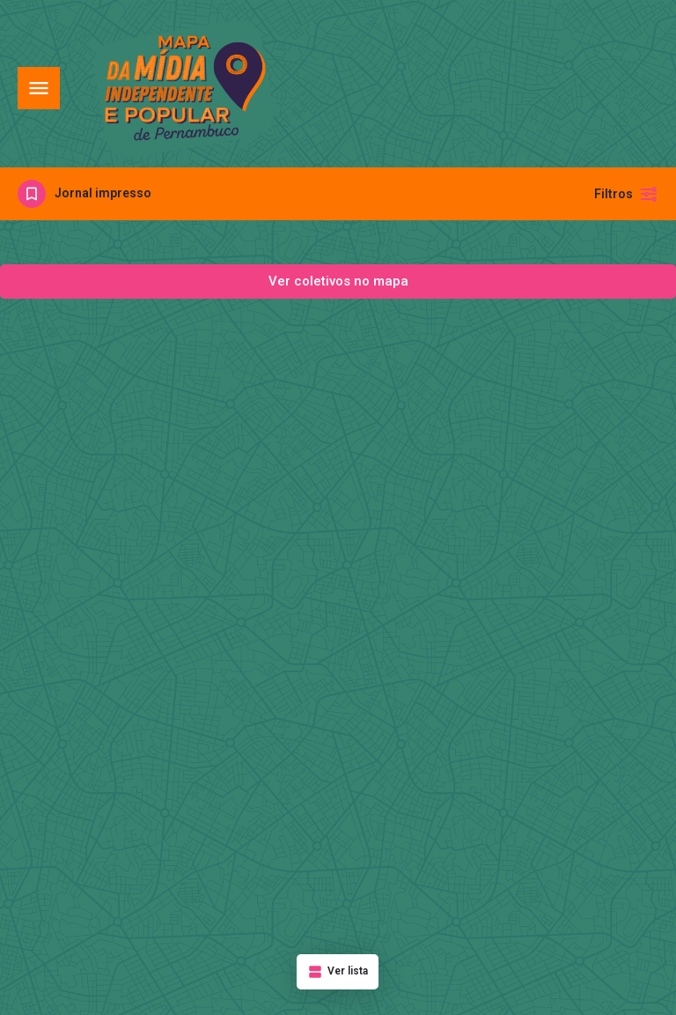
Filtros (626, 194)
